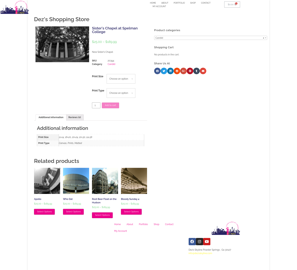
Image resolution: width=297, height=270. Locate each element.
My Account (120, 231)
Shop (156, 224)
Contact (169, 224)
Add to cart (110, 105)
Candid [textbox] (234, 38)
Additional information (51, 117)
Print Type (98, 90)
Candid (111, 64)
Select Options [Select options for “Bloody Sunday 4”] (131, 211)
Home (117, 224)
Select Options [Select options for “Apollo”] (44, 211)
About (130, 224)
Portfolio (143, 224)
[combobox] (235, 38)
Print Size (97, 76)
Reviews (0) (74, 117)
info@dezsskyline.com (200, 253)
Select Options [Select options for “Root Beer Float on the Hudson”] (102, 215)
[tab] (51, 117)
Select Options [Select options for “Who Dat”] (73, 211)
